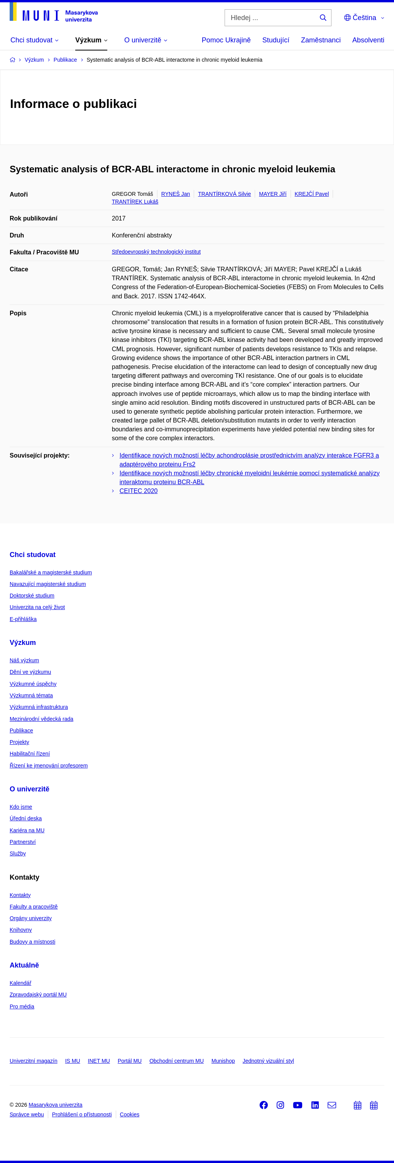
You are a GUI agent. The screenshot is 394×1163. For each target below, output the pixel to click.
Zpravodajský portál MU (38, 994)
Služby (18, 853)
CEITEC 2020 (139, 491)
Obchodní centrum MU (176, 1061)
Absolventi (368, 40)
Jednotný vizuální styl (268, 1061)
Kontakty (20, 895)
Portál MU (130, 1061)
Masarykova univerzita (55, 1105)
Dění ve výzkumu (30, 672)
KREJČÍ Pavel (312, 194)
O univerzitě (29, 789)
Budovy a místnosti (32, 942)
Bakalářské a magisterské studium (51, 572)
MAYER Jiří (272, 194)
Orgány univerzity (31, 918)
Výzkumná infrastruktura (39, 707)
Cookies (130, 1114)
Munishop (223, 1061)
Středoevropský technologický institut (156, 252)
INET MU (99, 1061)
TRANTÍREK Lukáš (135, 202)
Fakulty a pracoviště (34, 907)
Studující (275, 40)
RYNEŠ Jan (175, 194)
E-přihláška (23, 619)
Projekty (19, 742)
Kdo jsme (21, 807)
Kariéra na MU (27, 830)
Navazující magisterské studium (48, 584)
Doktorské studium (32, 595)
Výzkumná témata (31, 695)
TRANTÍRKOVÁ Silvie (224, 194)
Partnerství (23, 842)
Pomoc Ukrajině (226, 40)
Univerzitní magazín (33, 1061)
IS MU (72, 1061)
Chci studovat (33, 555)
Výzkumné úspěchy (33, 684)
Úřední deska (26, 818)
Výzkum (23, 642)
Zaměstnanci (321, 40)
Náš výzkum (24, 660)
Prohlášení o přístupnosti (82, 1114)
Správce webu (27, 1114)
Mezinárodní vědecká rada (41, 719)
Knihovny (21, 930)
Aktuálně (24, 965)
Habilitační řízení (30, 754)
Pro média (22, 1006)
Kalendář (20, 983)
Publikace (21, 730)
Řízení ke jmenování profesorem (49, 765)
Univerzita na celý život (37, 607)
